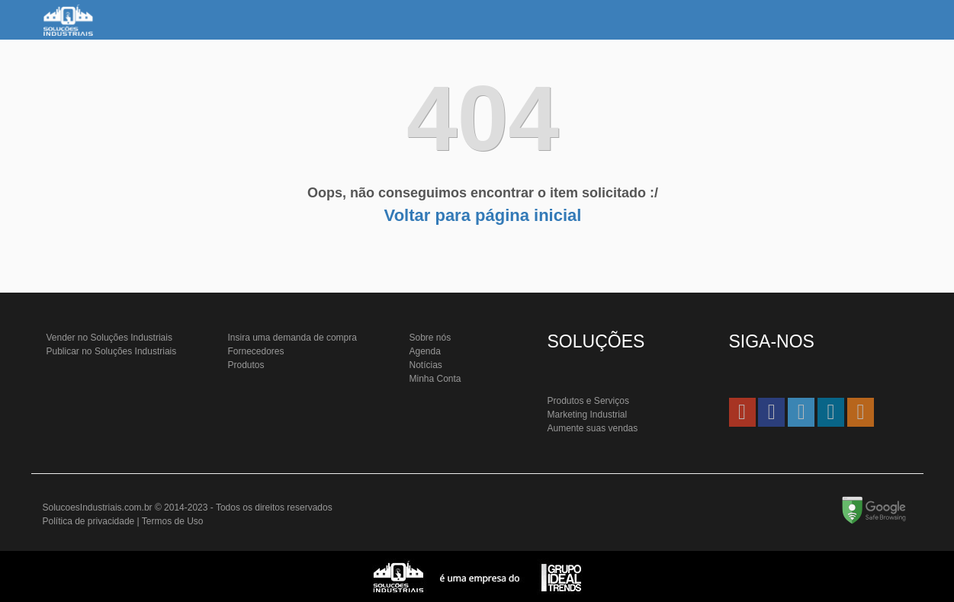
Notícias (426, 365)
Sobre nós (430, 337)
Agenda (425, 351)
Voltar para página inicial (483, 215)
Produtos (246, 365)
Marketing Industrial (588, 414)
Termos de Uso (173, 521)
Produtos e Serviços (588, 400)
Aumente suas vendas (593, 428)
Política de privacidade (89, 521)
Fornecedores (256, 351)
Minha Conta (435, 378)
